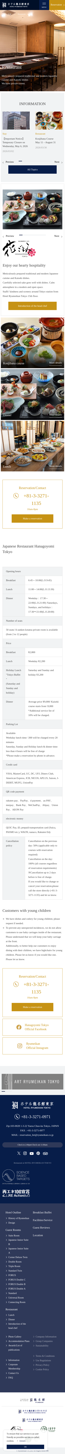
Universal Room (16, 1297)
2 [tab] (6, 1091)
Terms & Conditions (45, 1356)
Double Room (15, 1262)
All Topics (32, 169)
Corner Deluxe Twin (18, 1257)
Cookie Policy (42, 1369)
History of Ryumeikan (18, 1218)
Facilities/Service (42, 1220)
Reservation (56, 4)
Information (14, 1360)
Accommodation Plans (19, 1341)
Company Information (46, 1336)
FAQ (10, 1377)
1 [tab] (3, 1091)
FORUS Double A (17, 1288)
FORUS (12, 1275)
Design (11, 1223)
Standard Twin (15, 1271)
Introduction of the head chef (32, 306)
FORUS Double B (17, 1284)
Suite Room (14, 1235)
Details (23, 1441)
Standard (12, 1293)
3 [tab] (10, 1091)
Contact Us (13, 1373)
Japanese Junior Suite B (18, 1242)
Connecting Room (16, 1302)
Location (38, 1235)
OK (25, 1447)
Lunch (11, 1315)
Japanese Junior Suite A (18, 1250)
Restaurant (12, 1309)
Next (56, 162)
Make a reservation (32, 518)
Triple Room (14, 1266)
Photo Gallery (14, 1336)
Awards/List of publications (15, 1347)
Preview (10, 162)
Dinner (11, 1319)
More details (55, 362)
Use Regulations (43, 1360)
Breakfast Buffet (42, 1212)
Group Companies (44, 1341)
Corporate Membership (14, 1366)
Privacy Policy (42, 1365)
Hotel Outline (13, 1212)
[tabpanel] (16, 132)
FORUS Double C (17, 1279)
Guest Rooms (13, 1230)
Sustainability (42, 1345)
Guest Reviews (41, 1227)
